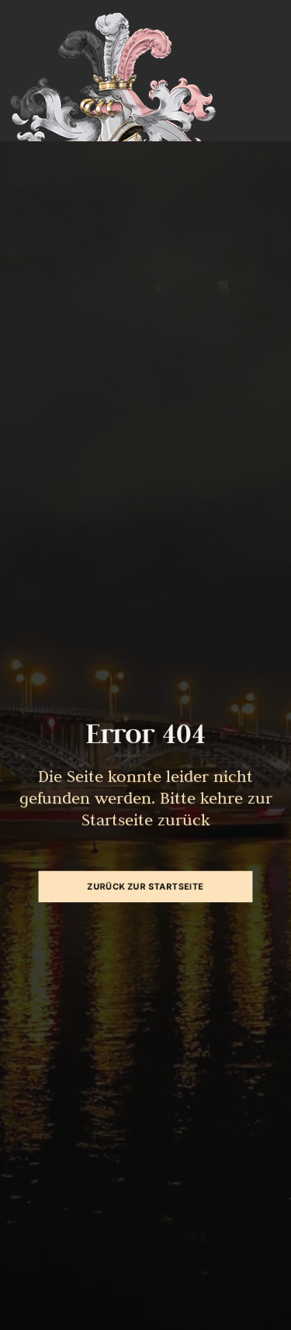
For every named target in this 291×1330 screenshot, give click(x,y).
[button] (28, 1302)
